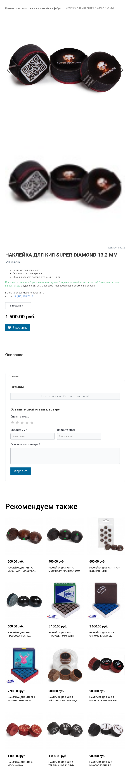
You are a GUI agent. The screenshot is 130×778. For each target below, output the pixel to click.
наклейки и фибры (50, 8)
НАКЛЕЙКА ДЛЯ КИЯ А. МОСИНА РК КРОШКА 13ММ (64, 569)
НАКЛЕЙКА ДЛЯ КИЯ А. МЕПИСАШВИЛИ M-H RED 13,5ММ (103, 699)
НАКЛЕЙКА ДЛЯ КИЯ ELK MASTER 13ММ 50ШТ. (21, 699)
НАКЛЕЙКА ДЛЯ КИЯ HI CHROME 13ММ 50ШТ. (102, 634)
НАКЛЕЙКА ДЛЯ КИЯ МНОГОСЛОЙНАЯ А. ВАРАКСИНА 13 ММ (100, 764)
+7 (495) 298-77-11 (23, 296)
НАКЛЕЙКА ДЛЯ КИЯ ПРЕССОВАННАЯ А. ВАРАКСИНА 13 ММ (19, 634)
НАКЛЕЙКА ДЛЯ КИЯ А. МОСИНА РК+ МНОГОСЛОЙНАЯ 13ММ (21, 764)
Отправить (21, 471)
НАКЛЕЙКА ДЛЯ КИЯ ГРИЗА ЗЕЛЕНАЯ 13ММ (104, 569)
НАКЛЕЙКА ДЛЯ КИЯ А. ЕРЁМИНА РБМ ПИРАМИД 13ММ (62, 699)
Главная (9, 8)
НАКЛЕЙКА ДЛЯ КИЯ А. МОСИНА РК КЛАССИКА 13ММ (21, 569)
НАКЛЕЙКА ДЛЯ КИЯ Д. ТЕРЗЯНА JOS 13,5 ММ (61, 764)
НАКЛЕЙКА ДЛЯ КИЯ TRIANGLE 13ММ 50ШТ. (61, 634)
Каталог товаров (27, 8)
